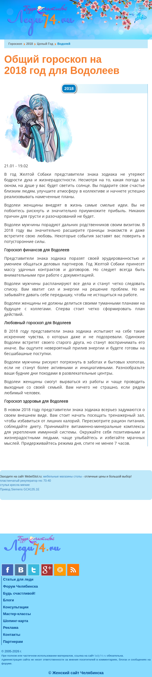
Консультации (16, 607)
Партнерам (13, 641)
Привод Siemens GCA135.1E (19, 489)
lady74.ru (100, 655)
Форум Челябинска (20, 586)
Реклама (10, 627)
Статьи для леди (18, 579)
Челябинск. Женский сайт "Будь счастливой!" (39, 22)
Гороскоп (15, 43)
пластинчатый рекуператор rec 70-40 (25, 480)
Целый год (45, 43)
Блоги (8, 600)
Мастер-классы (17, 614)
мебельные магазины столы (62, 476)
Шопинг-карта (15, 621)
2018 (29, 43)
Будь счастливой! (19, 593)
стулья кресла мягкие (15, 484)
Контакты (11, 634)
